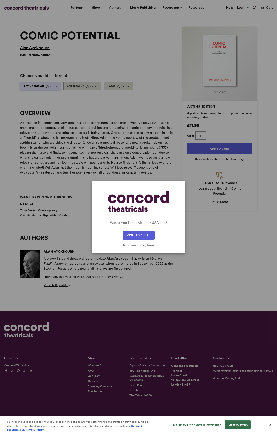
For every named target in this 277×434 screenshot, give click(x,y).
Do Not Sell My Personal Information (197, 426)
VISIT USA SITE (139, 235)
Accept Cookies (238, 426)
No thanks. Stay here (138, 245)
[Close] (270, 426)
